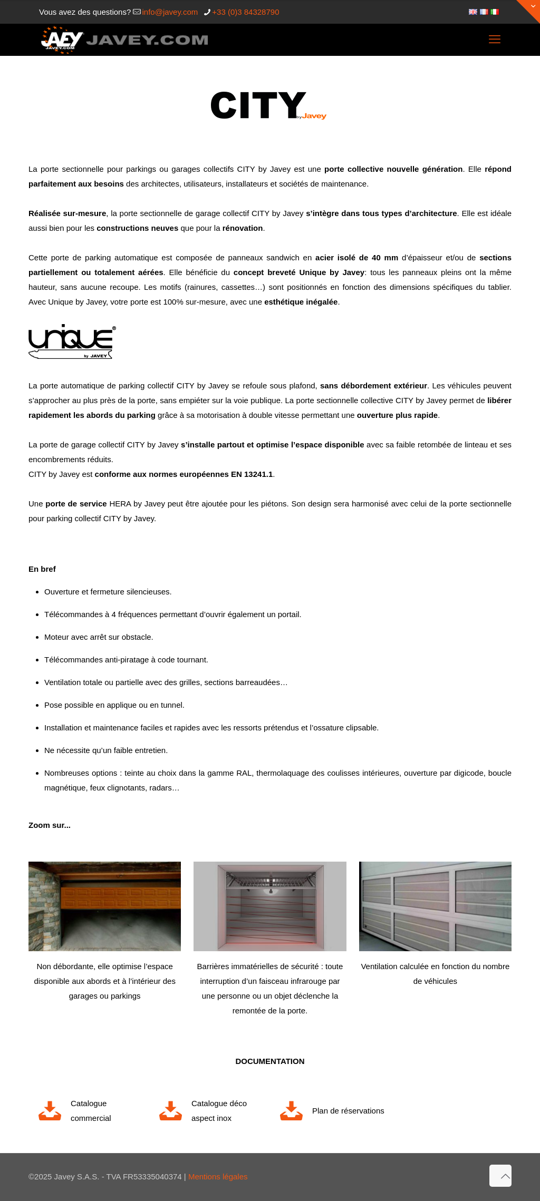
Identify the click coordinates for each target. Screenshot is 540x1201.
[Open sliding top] (528, 12)
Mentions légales (218, 1176)
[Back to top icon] (500, 1176)
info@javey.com (170, 11)
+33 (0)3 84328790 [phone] (245, 11)
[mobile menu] (495, 39)
